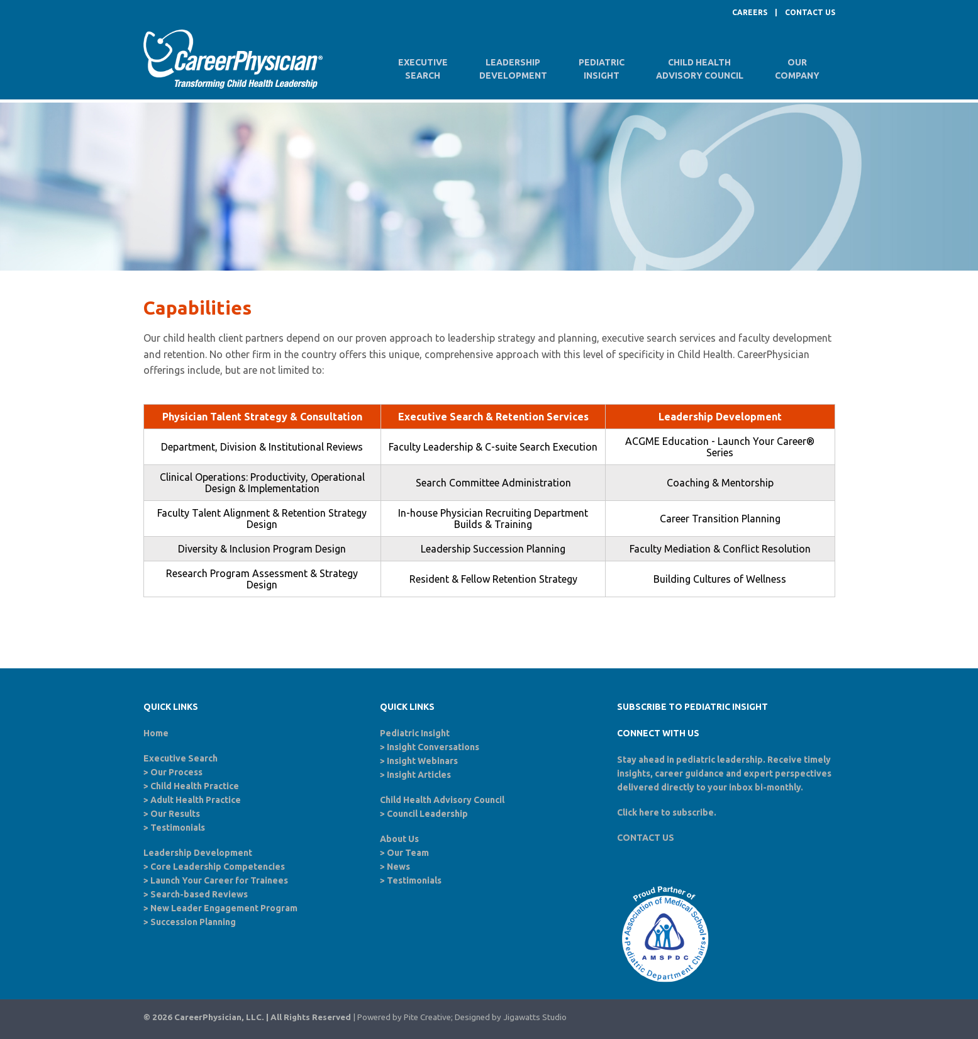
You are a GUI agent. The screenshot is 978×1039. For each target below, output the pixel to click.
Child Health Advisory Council (442, 800)
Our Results (175, 814)
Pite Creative (427, 1017)
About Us (399, 839)
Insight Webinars (422, 761)
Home (156, 733)
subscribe (693, 812)
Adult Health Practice (195, 800)
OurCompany (797, 69)
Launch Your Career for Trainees (219, 880)
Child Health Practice (194, 786)
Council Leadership (427, 814)
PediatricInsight (602, 69)
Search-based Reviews (199, 894)
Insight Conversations (433, 747)
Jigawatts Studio (535, 1017)
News (398, 867)
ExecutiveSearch (423, 69)
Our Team (408, 853)
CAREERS (749, 12)
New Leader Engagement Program (223, 908)
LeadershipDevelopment (513, 69)
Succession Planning (193, 922)
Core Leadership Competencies (217, 867)
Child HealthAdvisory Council (699, 69)
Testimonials (177, 828)
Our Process (176, 772)
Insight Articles (419, 775)
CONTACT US (810, 12)
